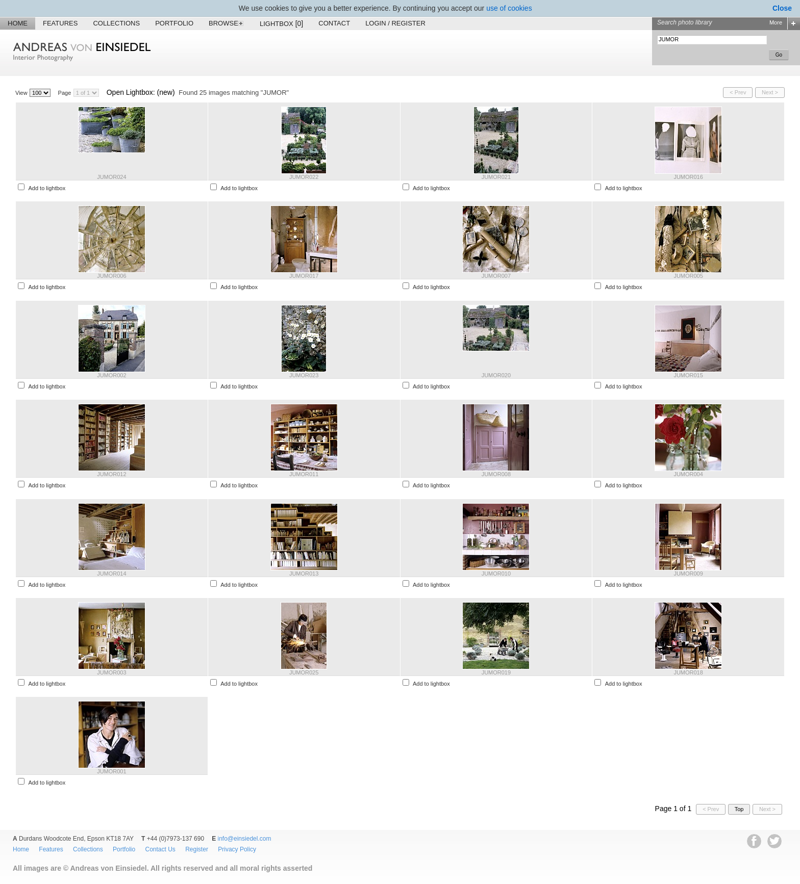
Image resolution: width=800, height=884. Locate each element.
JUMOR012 (111, 474)
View (21, 93)
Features (60, 23)
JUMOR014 (111, 573)
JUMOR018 (688, 672)
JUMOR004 (688, 474)
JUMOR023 (303, 375)
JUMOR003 (111, 672)
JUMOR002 (111, 375)
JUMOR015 (688, 375)
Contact (334, 23)
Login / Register (395, 23)
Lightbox (281, 23)
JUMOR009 (688, 573)
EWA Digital (18, 883)
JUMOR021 (496, 177)
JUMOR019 (496, 672)
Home (18, 23)
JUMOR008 (496, 474)
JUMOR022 (303, 177)
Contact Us (160, 849)
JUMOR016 (688, 177)
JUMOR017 (303, 276)
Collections (116, 23)
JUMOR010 (496, 573)
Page (64, 93)
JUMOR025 (303, 672)
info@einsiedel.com (244, 838)
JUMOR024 (111, 177)
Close (782, 8)
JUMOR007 (496, 276)
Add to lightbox (46, 188)
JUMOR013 (303, 573)
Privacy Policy (237, 849)
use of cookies (509, 8)
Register (196, 849)
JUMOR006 (111, 276)
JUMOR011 (303, 474)
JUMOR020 (496, 375)
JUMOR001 (111, 771)
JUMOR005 (688, 276)
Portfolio (174, 23)
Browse (226, 23)
